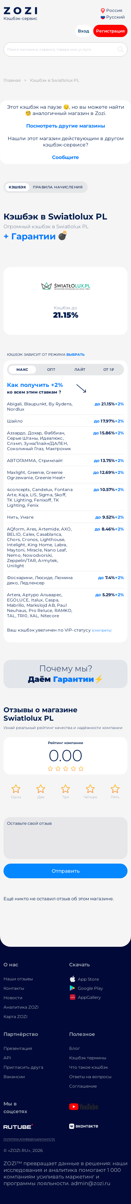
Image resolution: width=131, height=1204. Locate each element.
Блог (74, 1048)
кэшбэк (17, 187)
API (7, 1057)
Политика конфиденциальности (29, 1139)
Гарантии (73, 679)
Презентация (17, 1048)
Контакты (13, 988)
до (97, 403)
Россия (111, 10)
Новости (12, 997)
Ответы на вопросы (90, 1076)
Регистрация (110, 31)
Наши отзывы (18, 978)
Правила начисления (57, 187)
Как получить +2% (35, 388)
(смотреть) (102, 630)
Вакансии (14, 1076)
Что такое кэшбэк (88, 1067)
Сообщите (65, 157)
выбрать (75, 354)
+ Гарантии (29, 236)
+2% (119, 403)
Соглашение (83, 1086)
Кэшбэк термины (87, 1057)
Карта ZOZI (15, 1016)
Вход (83, 31)
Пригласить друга (23, 1067)
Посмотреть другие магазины (65, 126)
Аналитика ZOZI (21, 1007)
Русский (113, 17)
